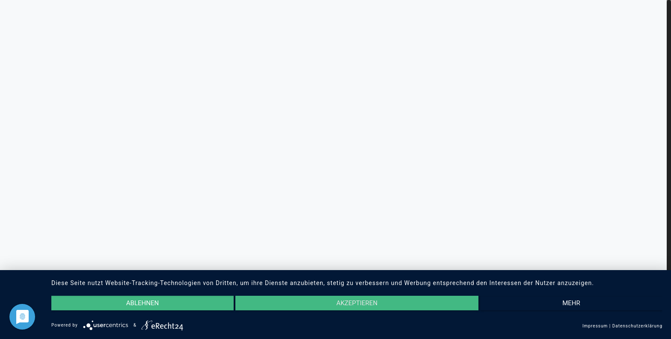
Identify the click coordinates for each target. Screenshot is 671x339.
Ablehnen (142, 303)
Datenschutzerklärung (637, 326)
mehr (571, 303)
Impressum (595, 326)
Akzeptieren (356, 303)
